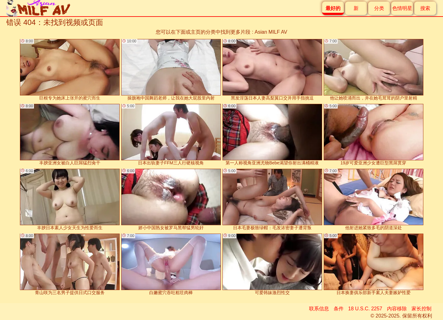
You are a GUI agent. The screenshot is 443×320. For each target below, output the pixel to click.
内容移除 (397, 308)
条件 (339, 308)
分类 (379, 8)
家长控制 (421, 308)
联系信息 (319, 308)
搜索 (425, 8)
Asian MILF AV (271, 32)
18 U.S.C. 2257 (365, 308)
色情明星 (402, 8)
